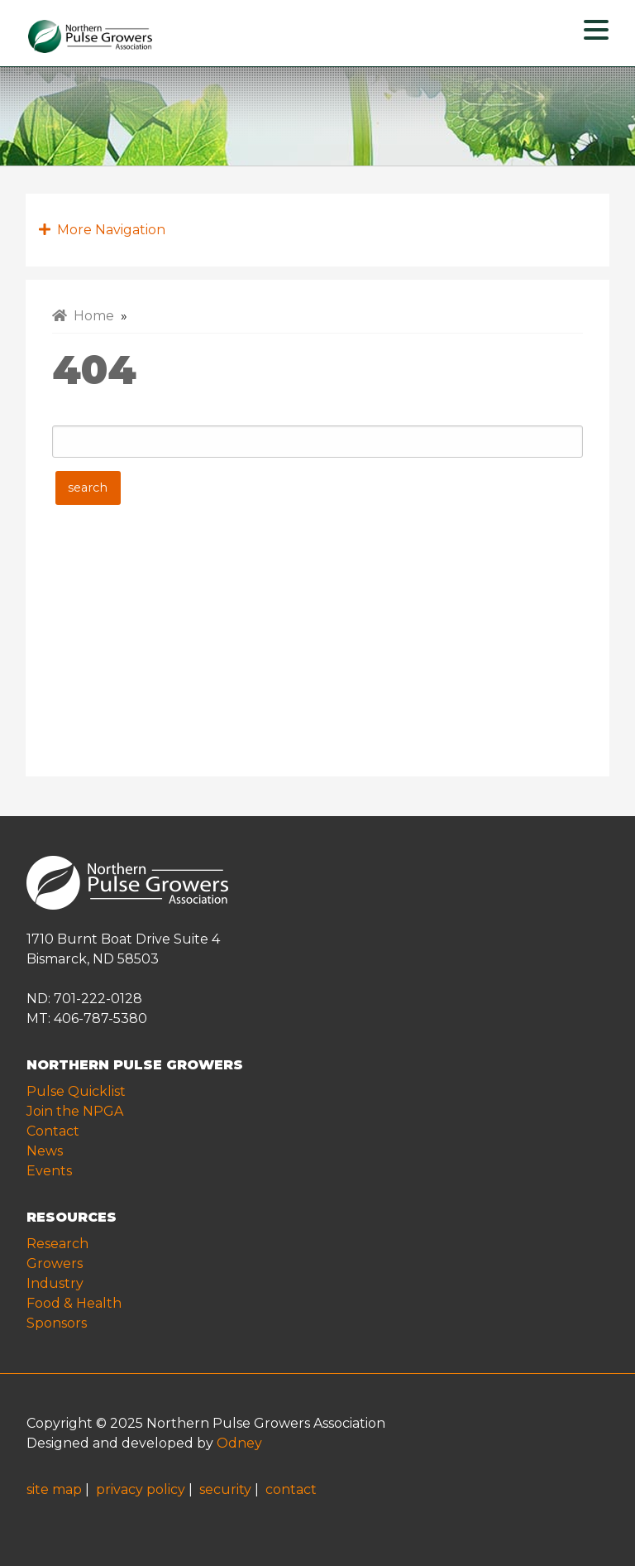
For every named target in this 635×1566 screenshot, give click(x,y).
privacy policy (140, 1489)
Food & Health (74, 1303)
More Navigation (102, 230)
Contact (52, 1131)
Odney (239, 1443)
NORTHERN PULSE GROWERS (134, 1065)
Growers (54, 1263)
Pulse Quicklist (76, 1091)
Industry (55, 1283)
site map (54, 1489)
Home (83, 316)
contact (291, 1489)
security (225, 1489)
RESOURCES (71, 1217)
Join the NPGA (74, 1111)
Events (49, 1171)
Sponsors (56, 1323)
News (44, 1151)
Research (57, 1243)
